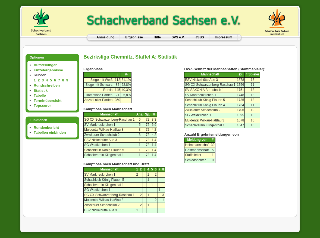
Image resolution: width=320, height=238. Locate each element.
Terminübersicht (47, 101)
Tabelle (40, 95)
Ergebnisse (134, 37)
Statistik (41, 91)
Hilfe (157, 37)
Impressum (223, 37)
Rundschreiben (47, 85)
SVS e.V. (178, 37)
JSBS (199, 37)
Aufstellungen (46, 65)
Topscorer (42, 105)
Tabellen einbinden (50, 132)
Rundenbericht (46, 128)
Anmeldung (105, 37)
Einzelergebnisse (48, 70)
